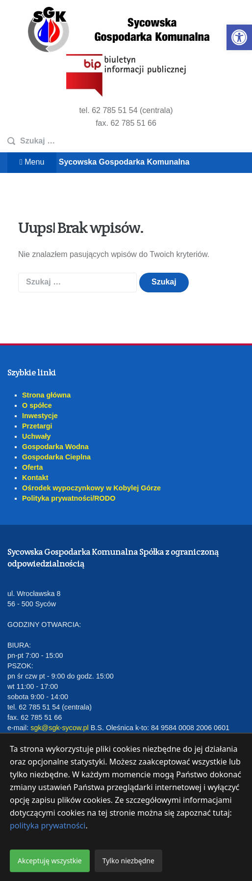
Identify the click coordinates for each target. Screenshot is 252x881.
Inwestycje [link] (40, 416)
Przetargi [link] (37, 426)
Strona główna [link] (46, 395)
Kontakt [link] (35, 478)
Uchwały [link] (36, 436)
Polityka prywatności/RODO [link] (68, 498)
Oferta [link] (32, 467)
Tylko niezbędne (128, 860)
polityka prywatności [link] (47, 825)
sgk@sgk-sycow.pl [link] (59, 728)
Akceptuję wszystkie (50, 860)
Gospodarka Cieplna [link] (56, 457)
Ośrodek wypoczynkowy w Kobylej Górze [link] (91, 488)
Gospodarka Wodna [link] (55, 447)
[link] (239, 37)
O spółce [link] (37, 405)
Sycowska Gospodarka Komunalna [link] (124, 162)
